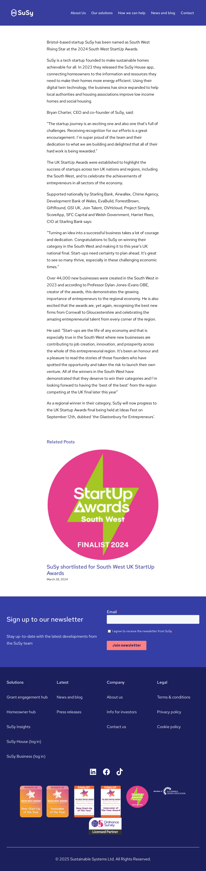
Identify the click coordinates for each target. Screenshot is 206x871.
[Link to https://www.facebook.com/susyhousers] (106, 771)
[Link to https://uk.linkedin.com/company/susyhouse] (93, 771)
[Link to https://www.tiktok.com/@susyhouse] (120, 771)
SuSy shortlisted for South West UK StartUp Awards (100, 570)
